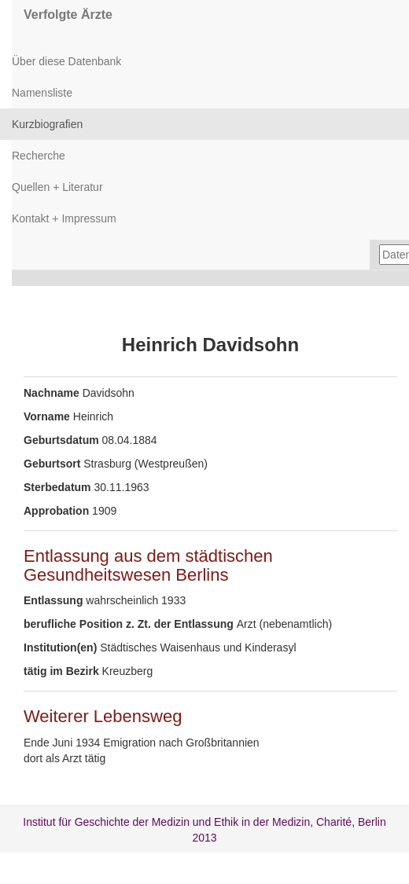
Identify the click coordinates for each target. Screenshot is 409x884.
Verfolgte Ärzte (68, 14)
